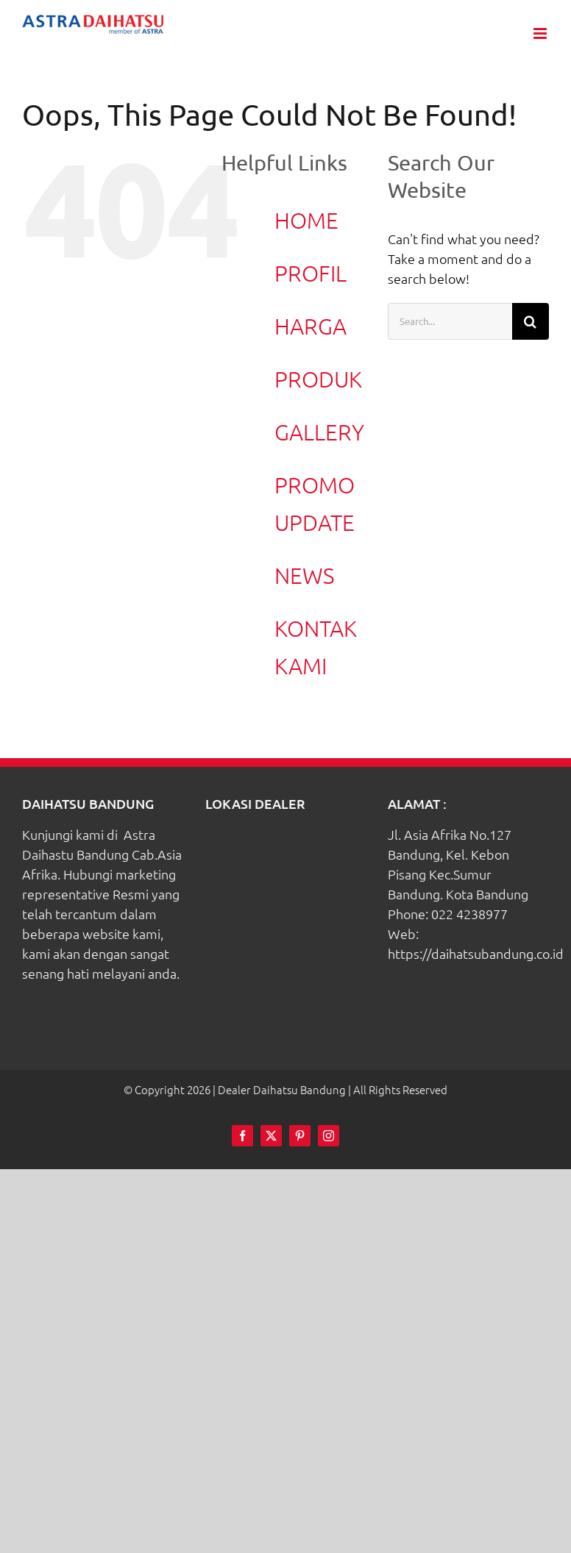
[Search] (530, 321)
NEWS (304, 575)
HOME (306, 220)
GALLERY (319, 432)
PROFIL (310, 273)
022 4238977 (469, 913)
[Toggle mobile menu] (541, 33)
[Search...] (450, 321)
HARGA (310, 326)
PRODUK (318, 379)
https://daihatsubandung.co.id (476, 953)
